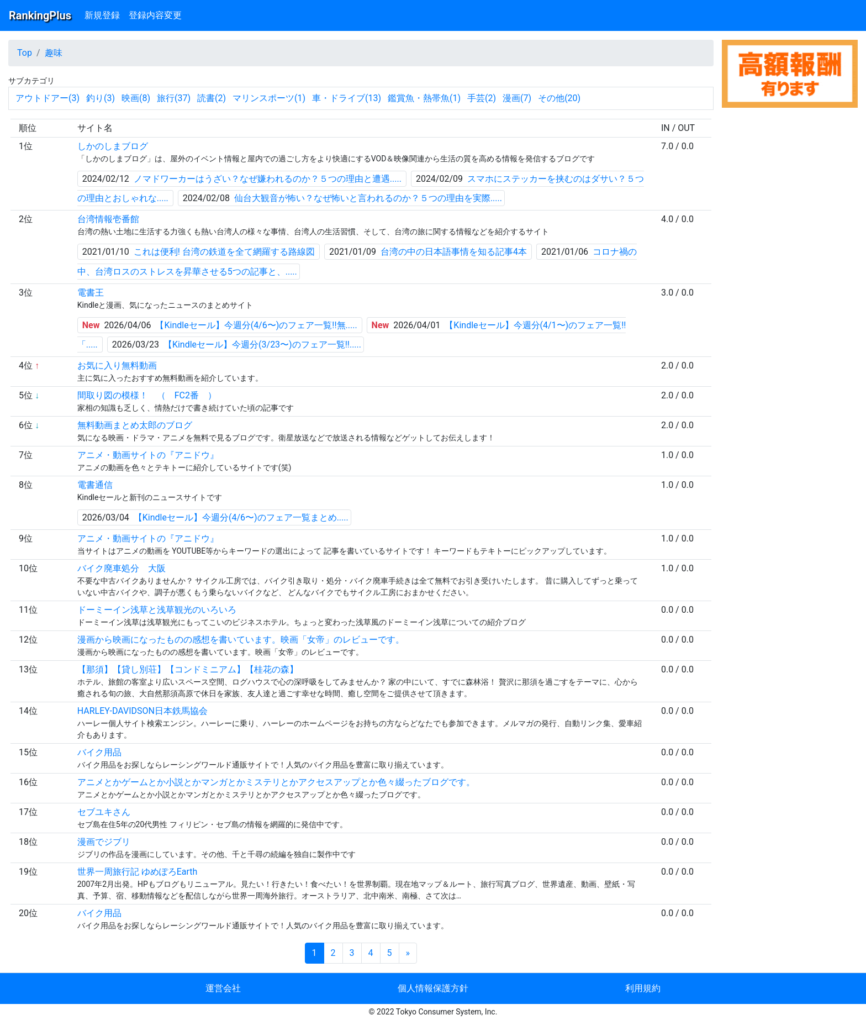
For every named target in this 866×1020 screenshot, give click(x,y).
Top (24, 53)
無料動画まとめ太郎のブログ (134, 425)
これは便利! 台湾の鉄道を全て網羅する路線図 (224, 251)
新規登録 (102, 15)
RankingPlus (40, 15)
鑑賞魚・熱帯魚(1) (424, 98)
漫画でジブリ (103, 842)
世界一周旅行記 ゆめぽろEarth (137, 871)
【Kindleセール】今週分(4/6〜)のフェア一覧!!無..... (256, 325)
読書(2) (211, 98)
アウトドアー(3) (47, 98)
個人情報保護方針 (433, 988)
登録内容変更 (155, 15)
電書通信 (95, 485)
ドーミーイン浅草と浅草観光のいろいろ (156, 609)
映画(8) (136, 98)
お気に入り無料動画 (117, 365)
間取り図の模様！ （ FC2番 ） (146, 395)
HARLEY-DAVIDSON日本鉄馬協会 (142, 711)
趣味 (53, 53)
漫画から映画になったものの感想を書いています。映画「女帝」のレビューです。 (240, 639)
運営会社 (223, 988)
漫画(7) (517, 98)
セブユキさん (103, 812)
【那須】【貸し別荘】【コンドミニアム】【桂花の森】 (187, 669)
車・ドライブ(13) (346, 98)
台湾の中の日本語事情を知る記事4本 (454, 251)
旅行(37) (174, 98)
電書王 (90, 292)
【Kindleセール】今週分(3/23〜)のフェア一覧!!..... (262, 344)
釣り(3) (100, 98)
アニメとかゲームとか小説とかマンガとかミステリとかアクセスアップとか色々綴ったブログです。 (276, 782)
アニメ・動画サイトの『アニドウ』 (148, 455)
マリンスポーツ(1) (269, 98)
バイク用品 (99, 752)
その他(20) (559, 98)
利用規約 (643, 988)
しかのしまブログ (112, 146)
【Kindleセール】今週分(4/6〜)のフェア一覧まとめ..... (241, 517)
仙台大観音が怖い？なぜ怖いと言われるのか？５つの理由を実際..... (368, 198)
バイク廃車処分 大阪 (121, 568)
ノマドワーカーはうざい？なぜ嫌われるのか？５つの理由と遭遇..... (268, 178)
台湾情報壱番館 (108, 219)
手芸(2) (481, 98)
